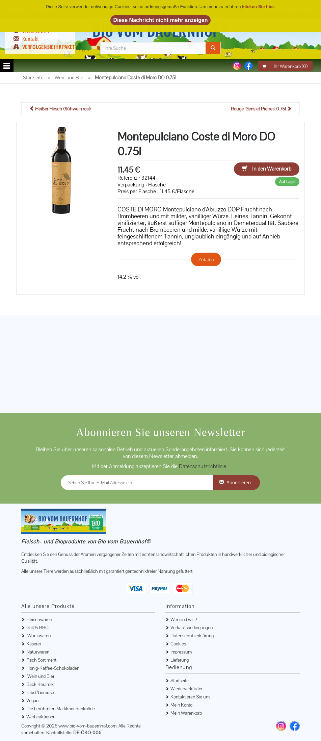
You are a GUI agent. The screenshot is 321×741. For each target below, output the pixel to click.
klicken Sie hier (258, 6)
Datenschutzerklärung (192, 636)
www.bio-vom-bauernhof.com (87, 726)
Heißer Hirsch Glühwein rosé (60, 109)
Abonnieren (238, 482)
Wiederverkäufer (186, 689)
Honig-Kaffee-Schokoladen (52, 668)
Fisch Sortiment (41, 660)
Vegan (32, 700)
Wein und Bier (40, 676)
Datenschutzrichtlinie (203, 466)
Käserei (33, 644)
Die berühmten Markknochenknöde (60, 709)
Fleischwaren (39, 619)
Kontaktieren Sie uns (190, 697)
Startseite (179, 681)
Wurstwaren (38, 636)
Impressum (181, 652)
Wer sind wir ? (183, 619)
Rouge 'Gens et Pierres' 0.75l (261, 109)
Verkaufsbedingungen (191, 627)
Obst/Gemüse (40, 692)
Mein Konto (181, 705)
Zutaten (206, 259)
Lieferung (179, 660)
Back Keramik (40, 684)
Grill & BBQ (37, 627)
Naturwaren (37, 652)
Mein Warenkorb (186, 713)
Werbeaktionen (40, 717)
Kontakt (30, 39)
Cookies (178, 644)
